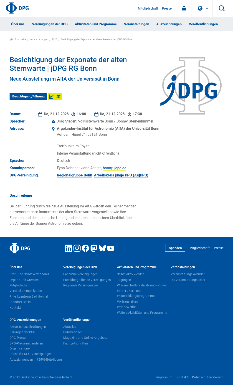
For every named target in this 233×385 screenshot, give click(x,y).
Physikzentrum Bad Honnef (29, 296)
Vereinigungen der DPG (50, 24)
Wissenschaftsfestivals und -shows (142, 285)
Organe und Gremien (24, 280)
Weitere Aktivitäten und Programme (142, 312)
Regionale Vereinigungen (80, 285)
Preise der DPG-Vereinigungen (31, 354)
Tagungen (124, 280)
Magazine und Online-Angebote (85, 337)
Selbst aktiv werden (130, 274)
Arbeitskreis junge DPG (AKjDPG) (121, 175)
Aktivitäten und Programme (96, 24)
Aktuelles (69, 327)
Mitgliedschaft (148, 8)
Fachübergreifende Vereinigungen (87, 280)
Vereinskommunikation (26, 291)
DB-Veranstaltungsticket (188, 280)
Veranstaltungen (136, 24)
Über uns (18, 24)
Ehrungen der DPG (22, 332)
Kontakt (15, 307)
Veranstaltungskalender (188, 274)
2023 (54, 39)
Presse (167, 8)
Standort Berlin (20, 302)
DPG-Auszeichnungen (25, 320)
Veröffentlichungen (203, 24)
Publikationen (73, 332)
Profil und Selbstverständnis (29, 274)
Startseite (18, 39)
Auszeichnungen (169, 24)
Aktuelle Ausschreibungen (28, 327)
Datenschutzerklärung (207, 377)
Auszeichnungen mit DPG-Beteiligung (36, 359)
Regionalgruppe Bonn (74, 175)
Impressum (164, 377)
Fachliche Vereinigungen (80, 274)
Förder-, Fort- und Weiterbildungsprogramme (135, 293)
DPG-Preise (17, 337)
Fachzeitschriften (75, 343)
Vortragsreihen (127, 301)
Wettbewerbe (126, 307)
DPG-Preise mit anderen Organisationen (26, 346)
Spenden (175, 248)
